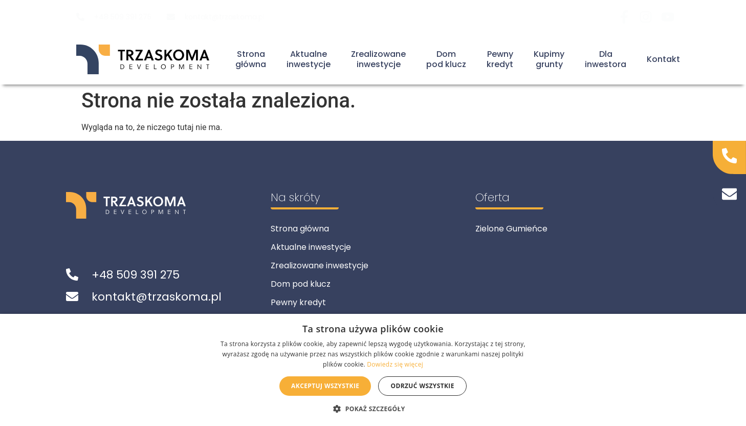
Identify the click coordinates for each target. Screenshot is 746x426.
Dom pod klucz (301, 284)
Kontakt (663, 59)
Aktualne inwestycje (311, 247)
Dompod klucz (446, 59)
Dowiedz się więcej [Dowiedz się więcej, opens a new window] (395, 364)
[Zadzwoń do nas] (729, 155)
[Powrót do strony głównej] (142, 59)
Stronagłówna (250, 59)
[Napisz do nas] (729, 194)
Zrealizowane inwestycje (319, 265)
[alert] (373, 370)
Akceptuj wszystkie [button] (325, 385)
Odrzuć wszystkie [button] (422, 385)
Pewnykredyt (500, 59)
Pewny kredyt (298, 302)
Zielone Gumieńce (511, 229)
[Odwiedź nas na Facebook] (627, 17)
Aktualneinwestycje (309, 59)
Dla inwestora (605, 59)
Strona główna (300, 229)
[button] (373, 408)
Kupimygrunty (549, 59)
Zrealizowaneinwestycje (378, 59)
